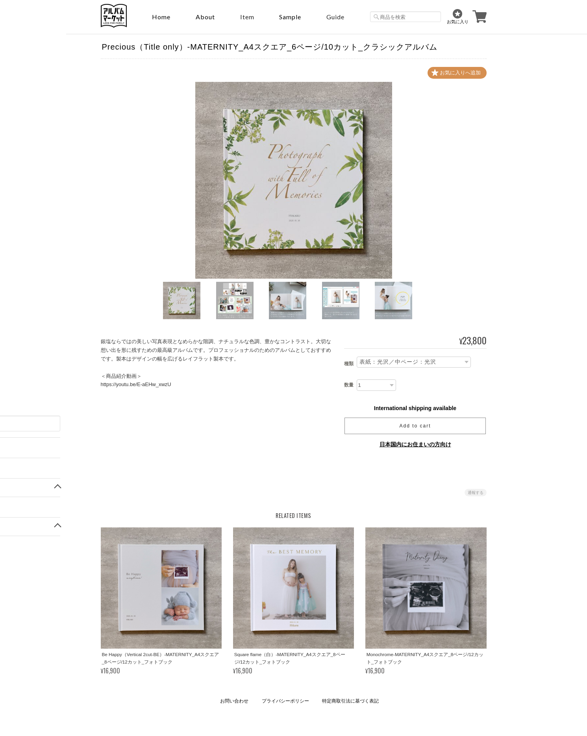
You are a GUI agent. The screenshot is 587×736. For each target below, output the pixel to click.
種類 (349, 364)
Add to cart (415, 426)
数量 (349, 385)
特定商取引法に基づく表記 (350, 701)
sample (290, 16)
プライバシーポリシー (285, 701)
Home (161, 16)
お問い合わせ (234, 701)
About (205, 16)
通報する (475, 492)
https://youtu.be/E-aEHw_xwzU (136, 384)
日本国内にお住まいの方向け (415, 444)
